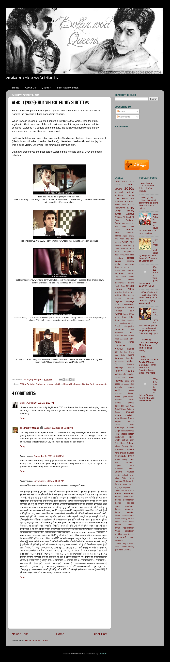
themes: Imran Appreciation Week (124, 528)
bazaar (118, 242)
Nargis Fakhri (121, 378)
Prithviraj (122, 409)
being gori (128, 241)
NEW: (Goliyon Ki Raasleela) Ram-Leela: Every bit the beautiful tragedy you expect (148, 297)
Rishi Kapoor (121, 434)
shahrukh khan (124, 456)
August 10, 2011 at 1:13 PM (40, 403)
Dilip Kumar (120, 277)
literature (119, 358)
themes (118, 525)
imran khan (121, 317)
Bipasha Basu (121, 245)
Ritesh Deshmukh (72, 384)
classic (118, 261)
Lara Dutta (120, 355)
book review (120, 255)
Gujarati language (124, 301)
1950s (117, 182)
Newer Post (20, 634)
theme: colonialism (124, 497)
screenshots (101, 384)
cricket (118, 264)
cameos (130, 258)
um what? (120, 537)
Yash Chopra (125, 550)
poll (127, 406)
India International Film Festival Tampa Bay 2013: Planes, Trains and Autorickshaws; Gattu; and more (148, 364)
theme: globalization (124, 500)
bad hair (130, 239)
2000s (23, 384)
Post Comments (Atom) (36, 640)
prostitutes (129, 415)
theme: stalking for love (124, 519)
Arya (116, 239)
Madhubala (119, 361)
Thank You (119, 491)
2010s (129, 188)
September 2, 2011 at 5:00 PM (49, 456)
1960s (124, 182)
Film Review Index (67, 87)
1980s (117, 185)
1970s (131, 182)
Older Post (100, 634)
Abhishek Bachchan (124, 201)
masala (131, 367)
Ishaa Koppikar (127, 320)
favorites (118, 292)
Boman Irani (127, 248)
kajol (131, 339)
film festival (128, 295)
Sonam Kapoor (124, 472)
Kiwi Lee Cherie (127, 352)
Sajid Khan (120, 443)
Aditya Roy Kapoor (124, 205)
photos (131, 403)
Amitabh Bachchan (36, 384)
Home (15, 87)
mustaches (129, 374)
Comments (123, 117)
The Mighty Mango (29, 428)
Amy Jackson (121, 226)
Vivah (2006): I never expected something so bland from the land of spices (148, 202)
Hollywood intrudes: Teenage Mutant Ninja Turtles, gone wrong (148, 345)
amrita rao (130, 223)
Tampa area (121, 484)
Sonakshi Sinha (124, 469)
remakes (130, 431)
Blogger (103, 653)
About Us (30, 87)
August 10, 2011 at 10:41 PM (58, 428)
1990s (131, 184)
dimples (131, 280)
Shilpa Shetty (121, 459)
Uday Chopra (128, 534)
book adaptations (124, 251)
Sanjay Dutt (88, 384)
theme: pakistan (124, 512)
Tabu (124, 478)
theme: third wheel (124, 522)
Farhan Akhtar (124, 289)
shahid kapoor (127, 453)
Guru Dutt (119, 305)
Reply (23, 418)
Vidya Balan (128, 543)
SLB (132, 465)
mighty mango (124, 370)
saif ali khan (128, 440)
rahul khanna (121, 418)
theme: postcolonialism (124, 515)
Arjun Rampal (128, 236)
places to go (120, 406)
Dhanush (130, 273)
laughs (131, 355)
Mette (23, 403)
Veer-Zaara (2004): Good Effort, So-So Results (146, 187)
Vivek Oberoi (121, 546)
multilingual (120, 374)
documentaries (120, 283)
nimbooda (125, 384)
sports (117, 475)
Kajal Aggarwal (121, 339)
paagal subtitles (54, 384)
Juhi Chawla (129, 336)
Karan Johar (124, 342)
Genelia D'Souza (124, 298)
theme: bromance (124, 493)
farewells (130, 286)
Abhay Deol (128, 198)
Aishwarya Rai (122, 207)
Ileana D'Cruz (128, 314)
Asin (122, 239)
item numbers (121, 323)
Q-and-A (46, 87)
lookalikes (130, 358)
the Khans (129, 490)
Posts (121, 111)
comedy (130, 261)
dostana (131, 283)
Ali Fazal (127, 217)
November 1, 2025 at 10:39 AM (49, 481)
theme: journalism (124, 509)
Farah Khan (120, 286)
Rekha (123, 431)
